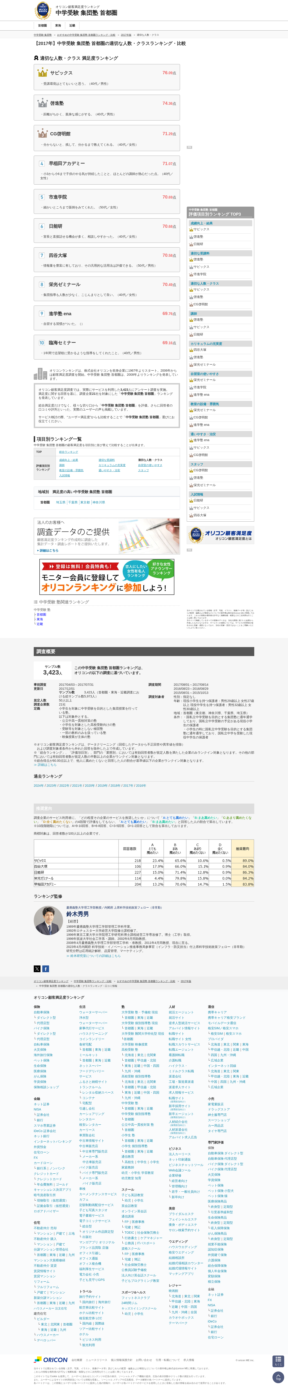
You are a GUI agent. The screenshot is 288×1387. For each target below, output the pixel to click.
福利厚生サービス (91, 1269)
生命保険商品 (217, 1217)
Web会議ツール (180, 1170)
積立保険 (214, 1281)
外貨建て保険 (217, 1255)
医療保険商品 (217, 1201)
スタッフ (143, 470)
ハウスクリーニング (93, 1033)
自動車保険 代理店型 (222, 1158)
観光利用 (88, 1345)
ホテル (84, 1334)
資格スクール (131, 1248)
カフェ (84, 1199)
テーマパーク (178, 1323)
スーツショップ (219, 1120)
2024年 (39, 785)
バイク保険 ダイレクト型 (225, 1164)
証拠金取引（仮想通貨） (54, 1206)
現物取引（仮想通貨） (52, 1200)
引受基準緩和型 (222, 1212)
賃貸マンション (45, 1276)
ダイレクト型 (46, 1017)
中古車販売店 (88, 1146)
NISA (37, 1109)
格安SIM (217, 1033)
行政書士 (131, 1238)
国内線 (87, 1323)
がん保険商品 (217, 1233)
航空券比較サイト (91, 1307)
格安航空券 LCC (90, 1318)
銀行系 (41, 1168)
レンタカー (87, 1119)
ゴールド (62, 1184)
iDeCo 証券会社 (45, 1131)
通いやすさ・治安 (109, 470)
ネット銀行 (42, 1136)
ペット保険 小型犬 (221, 1191)
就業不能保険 (217, 1244)
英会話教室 (129, 1206)
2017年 (128, 785)
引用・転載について (168, 1360)
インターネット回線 (222, 1066)
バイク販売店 (88, 1167)
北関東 (55, 1324)
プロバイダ (216, 1039)
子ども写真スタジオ (93, 1210)
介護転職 (175, 1060)
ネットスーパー (90, 1066)
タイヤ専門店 (217, 1131)
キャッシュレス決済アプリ (53, 1189)
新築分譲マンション (48, 1298)
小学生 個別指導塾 (135, 1146)
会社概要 (77, 1360)
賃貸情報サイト (45, 1271)
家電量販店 (216, 1104)
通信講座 (128, 1216)
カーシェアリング (91, 1114)
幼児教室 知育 (131, 1178)
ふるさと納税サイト (93, 1081)
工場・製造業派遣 (181, 1081)
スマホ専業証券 (45, 1125)
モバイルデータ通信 (222, 1023)
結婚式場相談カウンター (186, 1263)
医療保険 (40, 1071)
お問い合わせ (144, 1360)
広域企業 (217, 1060)
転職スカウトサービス (184, 1044)
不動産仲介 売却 (45, 1228)
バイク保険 (42, 1028)
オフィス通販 (88, 1258)
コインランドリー (91, 1039)
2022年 (64, 785)
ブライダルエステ (181, 1214)
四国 (214, 1055)
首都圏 (41, 614)
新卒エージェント (181, 1115)
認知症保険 (216, 1249)
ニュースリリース (96, 1360)
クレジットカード (46, 1173)
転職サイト (176, 1033)
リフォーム (42, 1281)
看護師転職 (176, 1055)
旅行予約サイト (90, 1296)
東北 (44, 1324)
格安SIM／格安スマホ (223, 1028)
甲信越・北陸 (146, 1060)
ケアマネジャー (151, 1238)
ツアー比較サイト (91, 1329)
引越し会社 (87, 1108)
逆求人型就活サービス (184, 1023)
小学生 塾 (128, 1135)
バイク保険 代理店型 (222, 1169)
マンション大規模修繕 (49, 1260)
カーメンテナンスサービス (98, 1194)
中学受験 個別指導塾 (136, 1114)
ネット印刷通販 (180, 1159)
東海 (40, 619)
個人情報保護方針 (122, 1360)
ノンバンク (57, 1168)
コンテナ (88, 1098)
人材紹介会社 (178, 1123)
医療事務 (138, 1222)
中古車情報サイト (91, 1140)
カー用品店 (216, 1125)
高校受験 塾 (130, 1049)
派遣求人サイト (180, 1087)
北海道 (129, 1055)
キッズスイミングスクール (139, 1308)
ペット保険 (42, 1060)
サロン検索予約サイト (184, 1230)
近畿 (40, 624)
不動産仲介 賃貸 (45, 1265)
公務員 (129, 1243)
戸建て (60, 1233)
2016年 (141, 785)
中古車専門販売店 (95, 1151)
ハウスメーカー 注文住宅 (50, 1308)
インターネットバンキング (53, 1141)
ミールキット (88, 1055)
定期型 (228, 1206)
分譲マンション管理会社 (51, 1249)
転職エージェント (181, 1049)
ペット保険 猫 (218, 1196)
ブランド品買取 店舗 (93, 1247)
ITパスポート (146, 1243)
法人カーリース (180, 1154)
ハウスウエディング (183, 1247)
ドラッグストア (219, 1109)
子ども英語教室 (133, 1195)
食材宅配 (85, 1044)
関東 (197, 1296)
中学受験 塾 (130, 1103)
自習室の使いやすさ (150, 465)
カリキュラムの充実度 (112, 465)
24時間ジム (130, 1303)
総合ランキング (68, 451)
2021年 (77, 785)
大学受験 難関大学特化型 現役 (143, 1033)
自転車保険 (42, 1044)
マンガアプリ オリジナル (97, 1242)
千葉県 (73, 502)
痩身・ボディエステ (183, 1224)
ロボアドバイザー (46, 1211)
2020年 (90, 785)
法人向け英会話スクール (139, 1275)
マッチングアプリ (181, 1273)
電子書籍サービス (91, 1215)
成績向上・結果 (68, 460)
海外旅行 (104, 1302)
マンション (45, 1233)
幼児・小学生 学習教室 (138, 1173)
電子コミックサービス (95, 1221)
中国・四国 (151, 1066)
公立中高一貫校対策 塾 (138, 1124)
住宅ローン (42, 1152)
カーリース (87, 1130)
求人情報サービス (181, 1092)
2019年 (103, 785)
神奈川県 (98, 502)
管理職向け (179, 1186)
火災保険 (40, 1049)
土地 (71, 1233)
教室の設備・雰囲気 (71, 470)
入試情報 (64, 475)
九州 (71, 1255)
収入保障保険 (220, 1228)
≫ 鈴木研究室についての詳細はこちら (93, 956)
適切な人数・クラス (205, 283)
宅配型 (87, 1103)
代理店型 (43, 1023)
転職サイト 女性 (180, 1039)
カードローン (43, 1163)
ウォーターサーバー (93, 1012)
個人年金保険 (217, 1271)
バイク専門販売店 (95, 1173)
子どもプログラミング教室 (140, 1280)
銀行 (40, 1120)
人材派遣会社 (178, 1131)
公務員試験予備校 (134, 1270)
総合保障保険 (217, 1265)
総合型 (87, 1226)
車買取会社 (87, 1135)
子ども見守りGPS (92, 1280)
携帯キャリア (217, 1012)
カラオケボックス (181, 1317)
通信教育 (128, 1156)
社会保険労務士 (148, 1232)
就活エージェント (181, 1012)
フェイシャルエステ (183, 1219)
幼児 (128, 1200)
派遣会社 (175, 1076)
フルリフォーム (48, 1287)
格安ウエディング (181, 1252)
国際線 (99, 1323)
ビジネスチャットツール (186, 1165)
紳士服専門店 (217, 1115)
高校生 (129, 1162)
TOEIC (129, 1232)
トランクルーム (90, 1087)
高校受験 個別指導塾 (136, 1076)
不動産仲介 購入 (45, 1239)
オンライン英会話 (134, 1211)
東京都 (85, 502)
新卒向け (178, 1197)
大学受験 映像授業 (135, 1044)
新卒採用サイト (180, 1107)
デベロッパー (46, 1340)
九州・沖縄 (132, 1071)
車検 (82, 1188)
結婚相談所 (176, 1258)
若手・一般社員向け (186, 1191)
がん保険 (40, 1076)
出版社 (87, 1237)
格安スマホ (234, 1033)
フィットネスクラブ (136, 1298)
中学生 (142, 1162)
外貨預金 (40, 1147)
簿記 (137, 1227)
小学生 (154, 1162)
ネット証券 (42, 1104)
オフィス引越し (90, 1253)
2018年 (115, 785)
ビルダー (43, 1319)
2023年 (52, 785)
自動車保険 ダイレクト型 (225, 1153)
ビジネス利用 (91, 1339)
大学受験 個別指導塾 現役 (140, 1023)
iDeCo (212, 1321)
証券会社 (43, 1115)
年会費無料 (45, 1184)
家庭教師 (128, 1167)
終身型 (215, 1206)
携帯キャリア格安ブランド (227, 1017)
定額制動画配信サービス (96, 1205)
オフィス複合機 (90, 1263)
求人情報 (188, 1360)
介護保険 (214, 1260)
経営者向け (179, 1181)
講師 (62, 465)
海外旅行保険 (43, 1055)
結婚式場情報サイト (183, 1268)
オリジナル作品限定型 (98, 1231)
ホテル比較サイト (91, 1313)
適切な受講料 (107, 460)
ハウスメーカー (48, 1335)
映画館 (173, 1291)
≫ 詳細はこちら (45, 764)
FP (127, 1222)
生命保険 (40, 1066)
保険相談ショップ (46, 1087)
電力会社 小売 (89, 1274)
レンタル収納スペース (98, 1092)
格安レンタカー (90, 1124)
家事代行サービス (91, 1028)
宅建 (128, 1227)
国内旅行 (88, 1302)
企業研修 (175, 1175)
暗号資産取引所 (45, 1195)
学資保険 (40, 1081)
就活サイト (176, 1017)
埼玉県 (60, 502)
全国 (194, 1312)
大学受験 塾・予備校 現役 (140, 1012)
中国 (245, 1049)
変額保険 (214, 1276)
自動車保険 (42, 1012)
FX (36, 1157)
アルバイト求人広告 (183, 1137)
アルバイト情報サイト (184, 1028)
